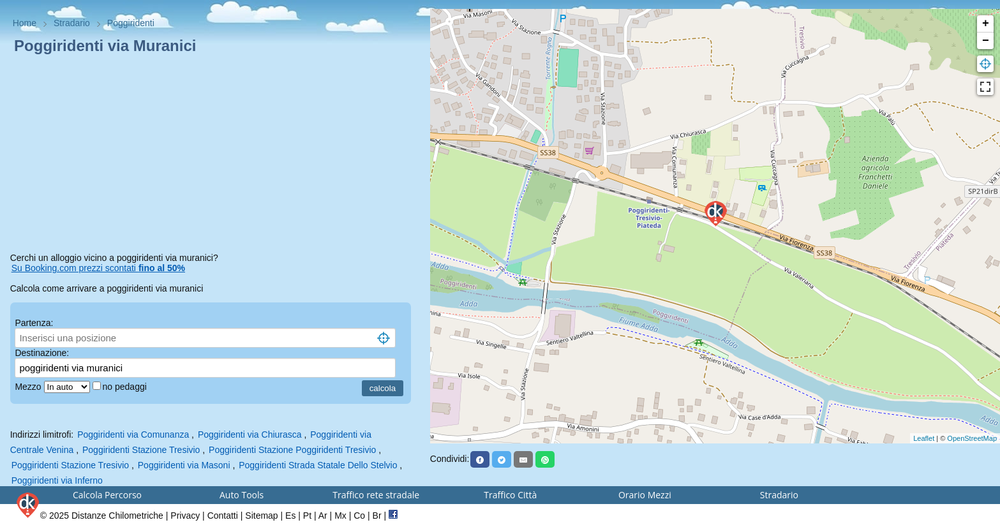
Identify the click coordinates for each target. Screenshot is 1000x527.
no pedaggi (126, 387)
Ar (322, 515)
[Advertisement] (215, 155)
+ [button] (985, 23)
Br (377, 515)
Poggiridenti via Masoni (184, 465)
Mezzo (29, 387)
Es (290, 515)
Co (359, 515)
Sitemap (261, 515)
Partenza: (34, 323)
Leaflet (923, 438)
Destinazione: (42, 353)
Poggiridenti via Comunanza (133, 434)
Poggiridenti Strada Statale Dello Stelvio (318, 465)
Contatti (222, 515)
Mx (340, 515)
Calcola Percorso (107, 495)
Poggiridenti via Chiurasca (250, 434)
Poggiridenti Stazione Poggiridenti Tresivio (292, 450)
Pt (307, 515)
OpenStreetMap (972, 438)
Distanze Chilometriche (117, 515)
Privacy (185, 515)
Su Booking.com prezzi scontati (98, 268)
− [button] (985, 40)
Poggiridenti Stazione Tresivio (141, 450)
